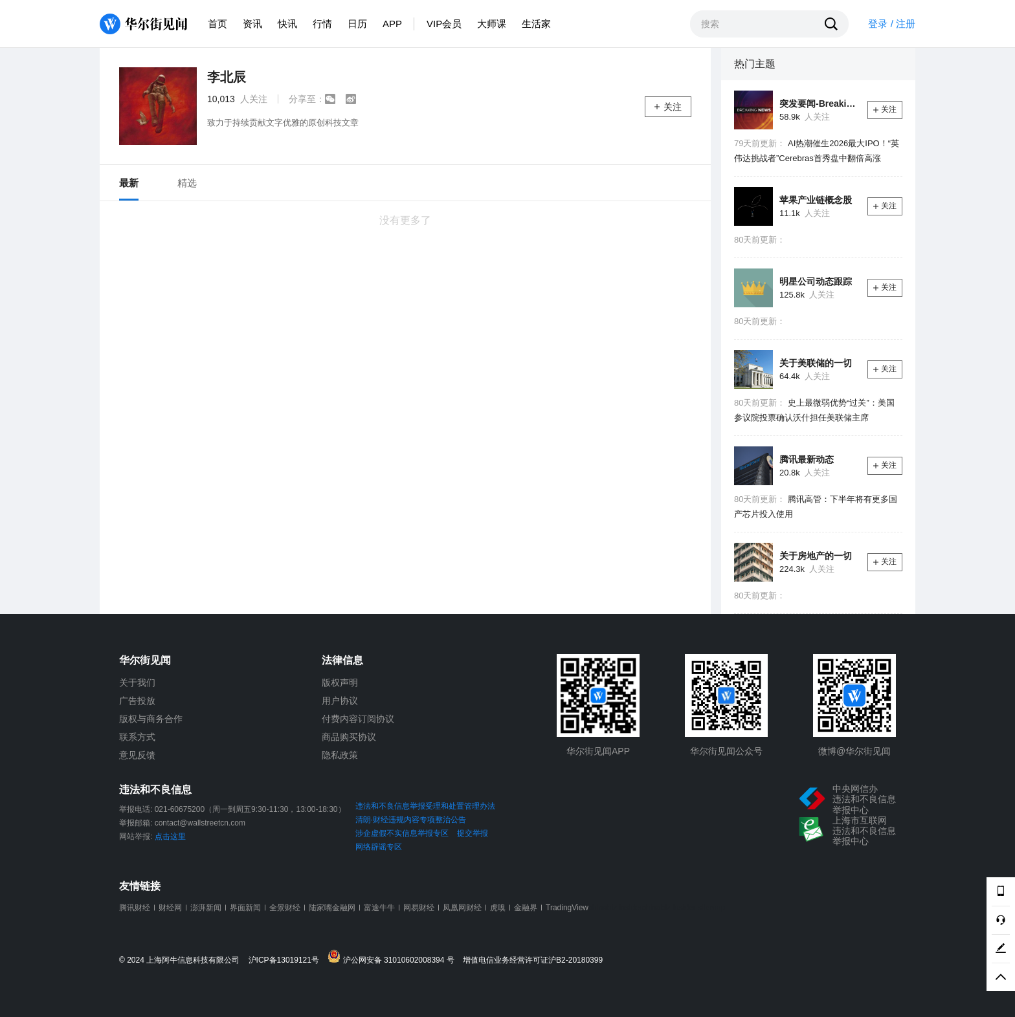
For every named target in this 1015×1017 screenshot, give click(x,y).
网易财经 (418, 907)
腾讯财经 (134, 907)
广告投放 (137, 700)
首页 (217, 23)
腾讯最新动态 (806, 459)
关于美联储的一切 (815, 362)
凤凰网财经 (462, 907)
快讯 (287, 23)
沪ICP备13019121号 (287, 960)
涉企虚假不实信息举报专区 (402, 833)
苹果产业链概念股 (815, 199)
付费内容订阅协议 (358, 719)
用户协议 (340, 700)
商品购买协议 (349, 737)
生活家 (536, 23)
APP (392, 23)
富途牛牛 (379, 907)
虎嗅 (498, 907)
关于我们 (137, 682)
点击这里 (170, 836)
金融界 (525, 907)
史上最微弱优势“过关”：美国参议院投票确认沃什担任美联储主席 (814, 410)
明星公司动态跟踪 (815, 281)
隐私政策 (340, 755)
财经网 (170, 907)
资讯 (252, 23)
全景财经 (284, 907)
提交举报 (472, 833)
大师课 (491, 23)
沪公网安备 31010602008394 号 (394, 957)
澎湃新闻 (205, 907)
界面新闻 (245, 907)
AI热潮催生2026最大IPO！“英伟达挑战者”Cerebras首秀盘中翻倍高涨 (816, 150)
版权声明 (340, 682)
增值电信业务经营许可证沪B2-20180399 (533, 960)
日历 (357, 23)
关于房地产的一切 (815, 555)
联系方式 (137, 737)
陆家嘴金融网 (332, 907)
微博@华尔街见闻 (854, 751)
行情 (322, 23)
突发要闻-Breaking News (818, 103)
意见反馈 (137, 755)
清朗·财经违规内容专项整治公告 (410, 819)
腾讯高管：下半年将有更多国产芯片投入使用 (815, 506)
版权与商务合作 (151, 719)
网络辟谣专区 (378, 846)
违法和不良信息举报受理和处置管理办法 (425, 806)
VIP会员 (444, 23)
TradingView (567, 907)
